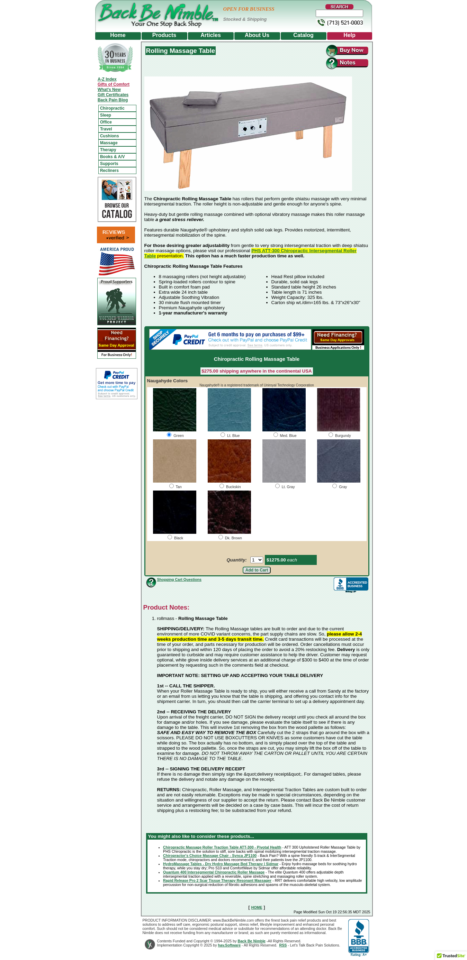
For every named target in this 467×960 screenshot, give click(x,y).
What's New (109, 89)
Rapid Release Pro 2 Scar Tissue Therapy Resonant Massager (217, 880)
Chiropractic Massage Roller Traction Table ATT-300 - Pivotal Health (222, 847)
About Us (257, 35)
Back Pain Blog (113, 100)
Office (106, 122)
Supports (109, 163)
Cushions (109, 136)
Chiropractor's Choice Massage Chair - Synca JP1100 (210, 855)
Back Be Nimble (251, 941)
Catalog (303, 35)
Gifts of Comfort (113, 84)
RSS (283, 945)
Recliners (109, 170)
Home (117, 35)
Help (349, 35)
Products (164, 35)
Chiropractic (112, 108)
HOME (256, 907)
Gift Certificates (113, 94)
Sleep (105, 115)
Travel (106, 129)
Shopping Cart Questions (179, 579)
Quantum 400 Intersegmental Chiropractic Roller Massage (213, 872)
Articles (210, 35)
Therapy (108, 149)
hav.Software (229, 945)
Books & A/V (112, 156)
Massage (109, 142)
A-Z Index (107, 79)
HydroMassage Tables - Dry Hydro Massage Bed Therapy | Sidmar (220, 864)
